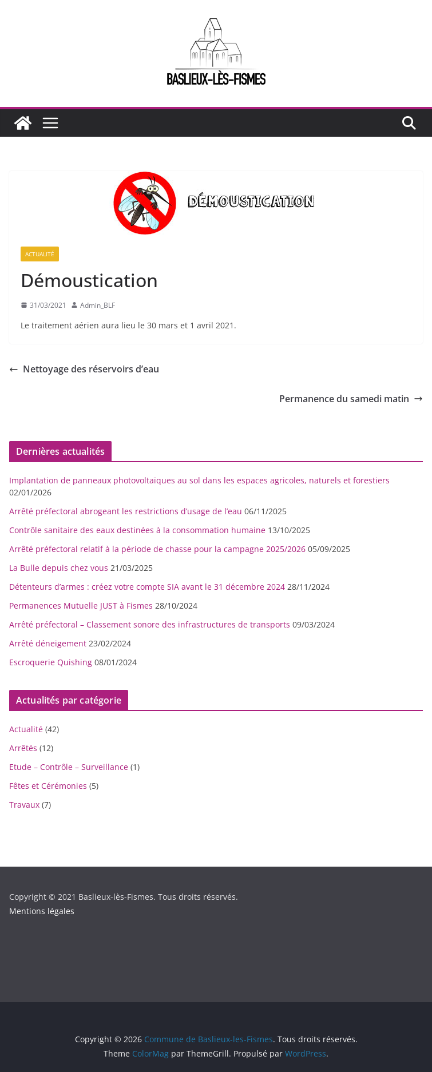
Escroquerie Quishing (50, 662)
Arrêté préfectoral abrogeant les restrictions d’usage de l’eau (125, 511)
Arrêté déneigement (47, 643)
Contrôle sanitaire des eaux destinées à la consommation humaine (137, 530)
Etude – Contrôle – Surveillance (68, 766)
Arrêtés (23, 748)
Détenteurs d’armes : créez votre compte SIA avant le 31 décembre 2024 (147, 586)
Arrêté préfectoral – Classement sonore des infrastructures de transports (149, 624)
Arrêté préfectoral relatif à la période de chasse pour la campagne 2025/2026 (157, 548)
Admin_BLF (97, 305)
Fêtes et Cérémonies (48, 785)
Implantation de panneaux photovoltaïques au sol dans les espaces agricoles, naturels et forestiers (199, 480)
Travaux (24, 804)
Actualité (39, 254)
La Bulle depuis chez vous (58, 567)
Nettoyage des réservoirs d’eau (84, 369)
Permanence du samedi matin (351, 398)
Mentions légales (41, 911)
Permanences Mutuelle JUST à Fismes (81, 605)
